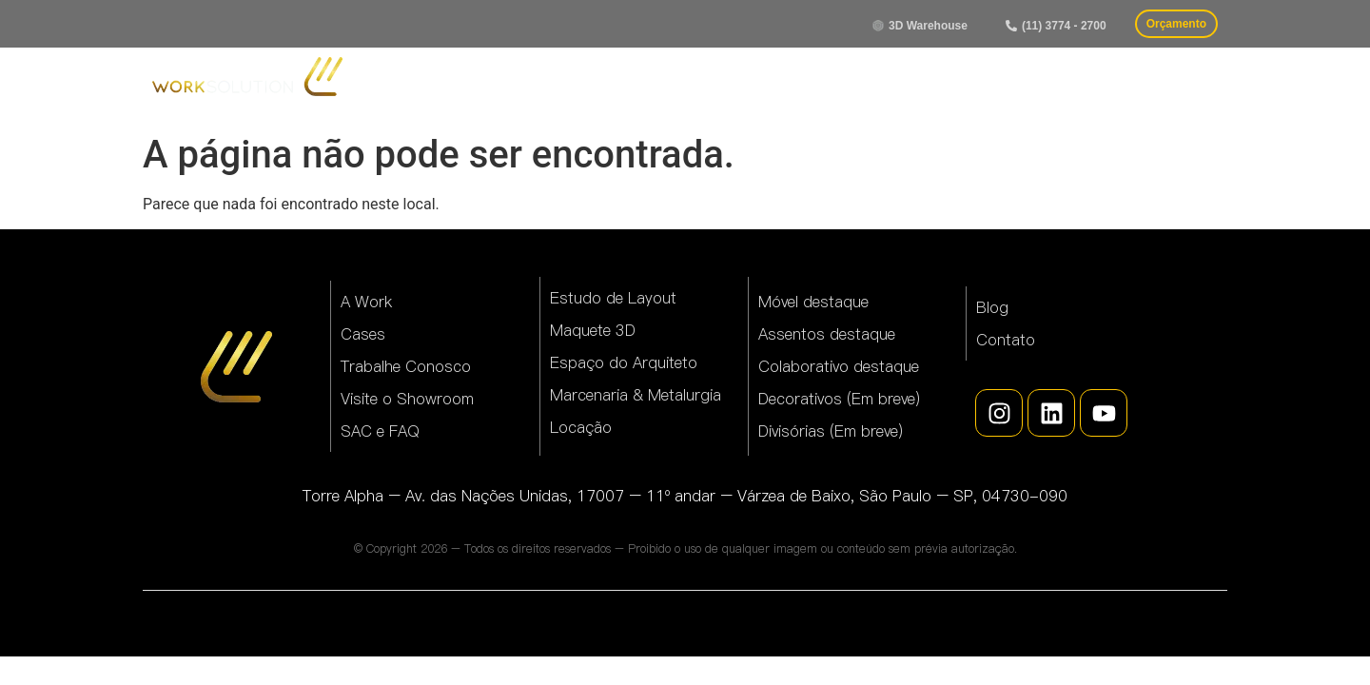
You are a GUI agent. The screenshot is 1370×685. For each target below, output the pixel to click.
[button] (1056, 25)
